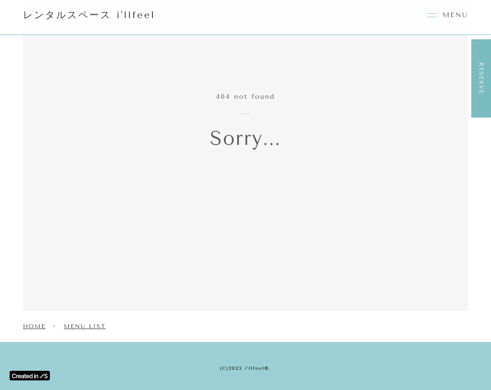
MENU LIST (84, 326)
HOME (34, 326)
